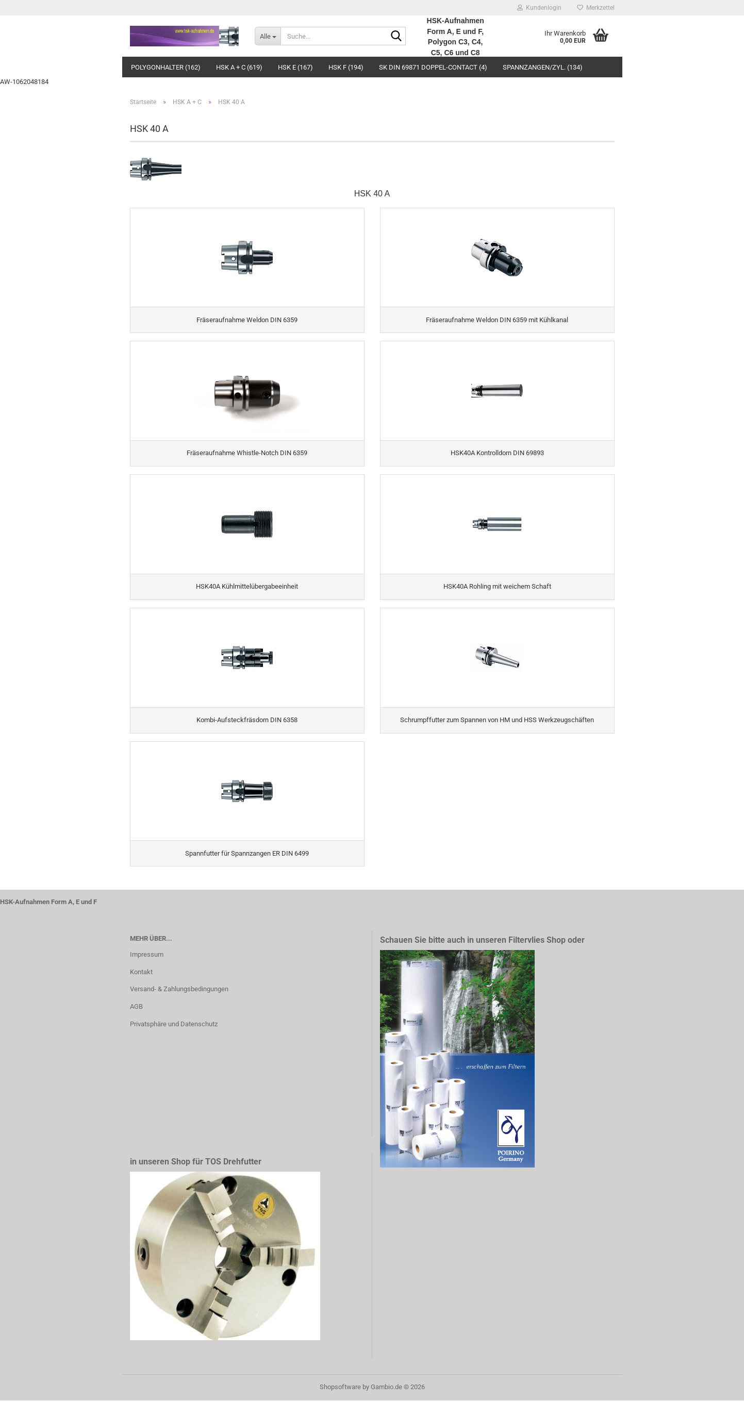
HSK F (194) (345, 67)
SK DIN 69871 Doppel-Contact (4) (433, 67)
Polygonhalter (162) (166, 67)
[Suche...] (267, 36)
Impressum (146, 970)
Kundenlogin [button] (539, 7)
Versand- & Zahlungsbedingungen (179, 1005)
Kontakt (141, 988)
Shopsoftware (340, 1403)
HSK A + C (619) (239, 67)
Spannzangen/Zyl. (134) (543, 67)
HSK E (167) (295, 67)
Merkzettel (596, 7)
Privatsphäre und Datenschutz (174, 1040)
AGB (136, 1023)
